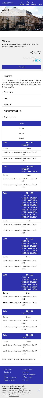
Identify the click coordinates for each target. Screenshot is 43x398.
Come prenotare (10, 377)
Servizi (7, 98)
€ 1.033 (24, 329)
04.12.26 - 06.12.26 (29, 248)
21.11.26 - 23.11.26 (29, 280)
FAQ (6, 375)
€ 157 (23, 155)
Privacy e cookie (29, 375)
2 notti (28, 257)
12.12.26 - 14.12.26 (29, 287)
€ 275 (23, 187)
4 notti (28, 317)
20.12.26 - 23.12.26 (29, 210)
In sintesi (8, 75)
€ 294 (23, 353)
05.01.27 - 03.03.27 (29, 215)
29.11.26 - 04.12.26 (29, 203)
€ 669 (24, 323)
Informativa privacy (27, 378)
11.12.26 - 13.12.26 (29, 251)
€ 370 (23, 263)
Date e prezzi (10, 117)
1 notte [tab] (21, 128)
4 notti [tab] (21, 138)
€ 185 (23, 347)
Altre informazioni (12, 110)
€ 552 (23, 305)
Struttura (8, 92)
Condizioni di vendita (28, 370)
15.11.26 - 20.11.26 (29, 198)
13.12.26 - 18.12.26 (29, 207)
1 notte (28, 148)
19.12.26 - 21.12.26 (29, 289)
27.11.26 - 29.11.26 (29, 246)
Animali (7, 104)
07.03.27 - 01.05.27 (29, 217)
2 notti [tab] (21, 133)
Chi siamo (8, 369)
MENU (40, 2)
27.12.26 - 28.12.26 (29, 212)
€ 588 (23, 269)
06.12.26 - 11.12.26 (29, 205)
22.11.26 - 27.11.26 (29, 200)
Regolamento (9, 380)
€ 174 (23, 181)
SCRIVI (27, 2)
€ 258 (23, 233)
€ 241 (23, 161)
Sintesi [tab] (21, 123)
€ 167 (23, 227)
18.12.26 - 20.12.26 (29, 253)
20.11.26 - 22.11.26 (29, 244)
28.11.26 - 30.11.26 (29, 282)
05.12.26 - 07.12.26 (29, 284)
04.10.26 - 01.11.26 (29, 171)
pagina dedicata (14, 396)
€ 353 (23, 299)
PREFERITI (33, 2)
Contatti (7, 372)
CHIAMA (22, 2)
